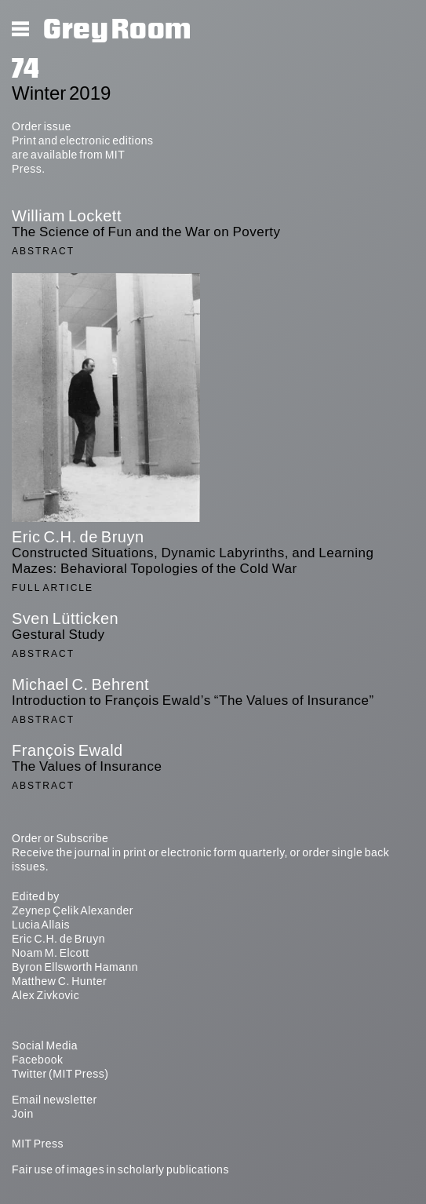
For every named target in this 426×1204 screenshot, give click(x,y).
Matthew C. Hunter (59, 981)
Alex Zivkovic (45, 995)
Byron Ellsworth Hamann (75, 967)
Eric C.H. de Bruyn (58, 938)
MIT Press (38, 1143)
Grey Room (117, 29)
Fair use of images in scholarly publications (120, 1169)
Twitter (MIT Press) (60, 1073)
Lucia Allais (41, 924)
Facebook (37, 1059)
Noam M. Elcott (50, 953)
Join (23, 1113)
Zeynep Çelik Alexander (72, 910)
